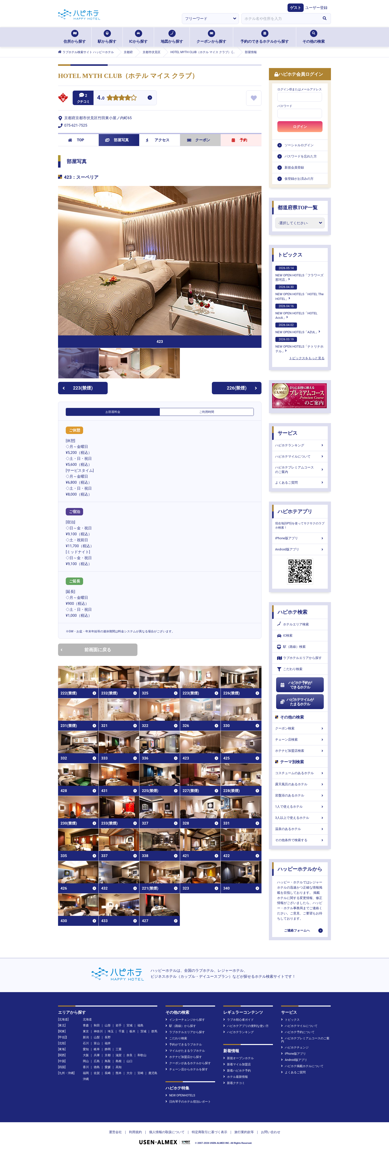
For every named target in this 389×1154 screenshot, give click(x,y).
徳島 (97, 1067)
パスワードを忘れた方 (301, 156)
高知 (119, 1067)
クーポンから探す (211, 37)
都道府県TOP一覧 (298, 207)
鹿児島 (152, 1073)
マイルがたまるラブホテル (185, 1050)
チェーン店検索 (300, 739)
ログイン (300, 127)
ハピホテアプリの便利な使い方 (246, 1026)
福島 (140, 1025)
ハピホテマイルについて (300, 456)
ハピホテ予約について (298, 1032)
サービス (287, 433)
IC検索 (284, 636)
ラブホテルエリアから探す (299, 658)
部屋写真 (117, 140)
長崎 (108, 1073)
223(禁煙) (78, 388)
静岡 (108, 1049)
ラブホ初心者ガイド (238, 1019)
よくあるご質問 (300, 482)
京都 (108, 1055)
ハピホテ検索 (292, 612)
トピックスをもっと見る (306, 358)
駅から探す (107, 37)
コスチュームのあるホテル (300, 773)
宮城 (129, 1025)
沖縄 (86, 1079)
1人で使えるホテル (300, 806)
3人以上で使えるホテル (300, 818)
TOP (76, 140)
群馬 (154, 1031)
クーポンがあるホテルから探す (188, 1063)
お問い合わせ (270, 1132)
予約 (239, 140)
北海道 (87, 1019)
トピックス (290, 254)
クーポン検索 (300, 728)
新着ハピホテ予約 (237, 1070)
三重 (119, 1049)
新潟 (86, 1037)
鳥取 (108, 1061)
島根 (119, 1061)
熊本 (119, 1073)
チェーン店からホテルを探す (186, 1069)
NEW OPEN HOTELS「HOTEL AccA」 (296, 312)
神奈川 (98, 1031)
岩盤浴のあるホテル (300, 795)
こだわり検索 (289, 669)
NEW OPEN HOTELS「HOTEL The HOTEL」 (299, 292)
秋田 (97, 1025)
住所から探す (75, 37)
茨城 (143, 1031)
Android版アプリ (300, 549)
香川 (86, 1067)
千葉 (122, 1031)
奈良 (129, 1055)
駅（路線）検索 (291, 647)
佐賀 (97, 1073)
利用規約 (135, 1132)
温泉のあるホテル (300, 829)
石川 (86, 1043)
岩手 (119, 1025)
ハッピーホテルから (300, 869)
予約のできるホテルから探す (264, 37)
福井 (108, 1043)
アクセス (157, 140)
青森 (86, 1025)
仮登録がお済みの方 (299, 178)
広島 (97, 1061)
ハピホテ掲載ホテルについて (302, 1066)
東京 (86, 1031)
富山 (97, 1043)
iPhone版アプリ (300, 538)
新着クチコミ (234, 1083)
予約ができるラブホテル (183, 1044)
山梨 (97, 1037)
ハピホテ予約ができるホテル (296, 685)
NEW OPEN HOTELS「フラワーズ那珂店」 (299, 274)
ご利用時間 (206, 412)
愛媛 (108, 1067)
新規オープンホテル (238, 1058)
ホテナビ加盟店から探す (183, 1057)
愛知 (86, 1049)
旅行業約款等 (244, 1132)
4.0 (100, 98)
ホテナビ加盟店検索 (300, 751)
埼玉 (111, 1031)
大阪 (86, 1055)
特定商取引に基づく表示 (209, 1132)
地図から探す (172, 37)
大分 (129, 1073)
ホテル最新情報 (235, 1077)
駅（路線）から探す (180, 1026)
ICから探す (138, 37)
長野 (108, 1037)
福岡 (86, 1073)
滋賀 (119, 1055)
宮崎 (140, 1073)
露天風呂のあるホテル (300, 784)
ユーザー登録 (316, 7)
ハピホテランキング (300, 445)
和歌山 (141, 1055)
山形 (108, 1025)
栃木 (132, 1031)
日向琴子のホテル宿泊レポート (188, 1101)
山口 (129, 1061)
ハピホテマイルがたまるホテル (296, 701)
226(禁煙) (242, 388)
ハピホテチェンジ (295, 1047)
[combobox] (279, 18)
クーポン (198, 140)
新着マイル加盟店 (237, 1064)
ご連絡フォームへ (297, 930)
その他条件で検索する (300, 840)
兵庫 (97, 1055)
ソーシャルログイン (299, 145)
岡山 (86, 1061)
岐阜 (97, 1049)
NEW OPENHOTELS (180, 1095)
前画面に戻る (86, 649)
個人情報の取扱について (167, 1132)
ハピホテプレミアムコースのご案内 (300, 470)
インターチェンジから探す (185, 1019)
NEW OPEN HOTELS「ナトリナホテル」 (299, 345)
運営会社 (115, 1132)
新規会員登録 (294, 167)
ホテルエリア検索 (293, 624)
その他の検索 (313, 37)
